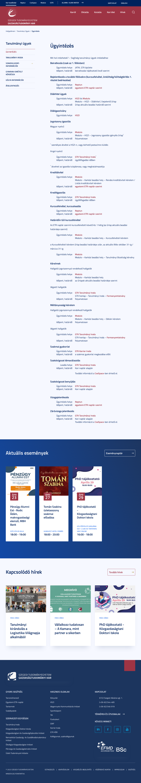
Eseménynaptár (114, 453)
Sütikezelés (50, 769)
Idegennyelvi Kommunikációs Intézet (65, 706)
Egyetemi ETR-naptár (14, 702)
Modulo (43, 3)
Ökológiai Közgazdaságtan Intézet (19, 744)
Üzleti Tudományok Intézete (17, 753)
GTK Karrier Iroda (83, 351)
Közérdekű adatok (103, 769)
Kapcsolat (112, 3)
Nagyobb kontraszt (133, 3)
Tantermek (10, 706)
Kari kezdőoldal (11, 3)
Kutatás (98, 12)
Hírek (122, 12)
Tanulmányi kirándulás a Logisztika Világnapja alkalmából (25, 630)
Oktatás (85, 12)
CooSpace (33, 3)
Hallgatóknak (10, 31)
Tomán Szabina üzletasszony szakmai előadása (52, 512)
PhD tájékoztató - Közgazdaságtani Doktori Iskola (87, 512)
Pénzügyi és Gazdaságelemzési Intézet (21, 749)
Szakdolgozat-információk (13, 64)
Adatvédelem (63, 769)
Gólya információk (15, 80)
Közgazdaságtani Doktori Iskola (18, 728)
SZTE (52, 3)
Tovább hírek (116, 572)
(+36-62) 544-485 (107, 702)
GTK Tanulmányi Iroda (85, 156)
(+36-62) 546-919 (107, 706)
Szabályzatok (11, 710)
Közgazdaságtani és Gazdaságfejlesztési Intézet (25, 733)
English (124, 3)
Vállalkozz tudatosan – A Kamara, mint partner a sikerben (69, 628)
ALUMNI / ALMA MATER (70, 3)
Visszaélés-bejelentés (82, 769)
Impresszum (119, 769)
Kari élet (111, 12)
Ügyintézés (36, 31)
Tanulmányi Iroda (14, 57)
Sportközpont (55, 710)
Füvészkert (54, 719)
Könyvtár (54, 698)
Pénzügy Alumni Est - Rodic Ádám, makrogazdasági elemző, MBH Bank (20, 515)
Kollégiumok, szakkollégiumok (62, 736)
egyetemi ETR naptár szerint (88, 87)
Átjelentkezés (12, 85)
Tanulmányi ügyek (23, 31)
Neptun (23, 3)
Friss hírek (14, 618)
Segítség (131, 769)
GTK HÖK (54, 732)
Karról (73, 12)
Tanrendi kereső (12, 698)
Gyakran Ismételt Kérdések (14, 73)
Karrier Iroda (55, 728)
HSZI (77, 98)
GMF (52, 723)
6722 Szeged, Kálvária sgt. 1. (111, 698)
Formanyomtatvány (116, 295)
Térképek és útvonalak (107, 714)
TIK (51, 715)
